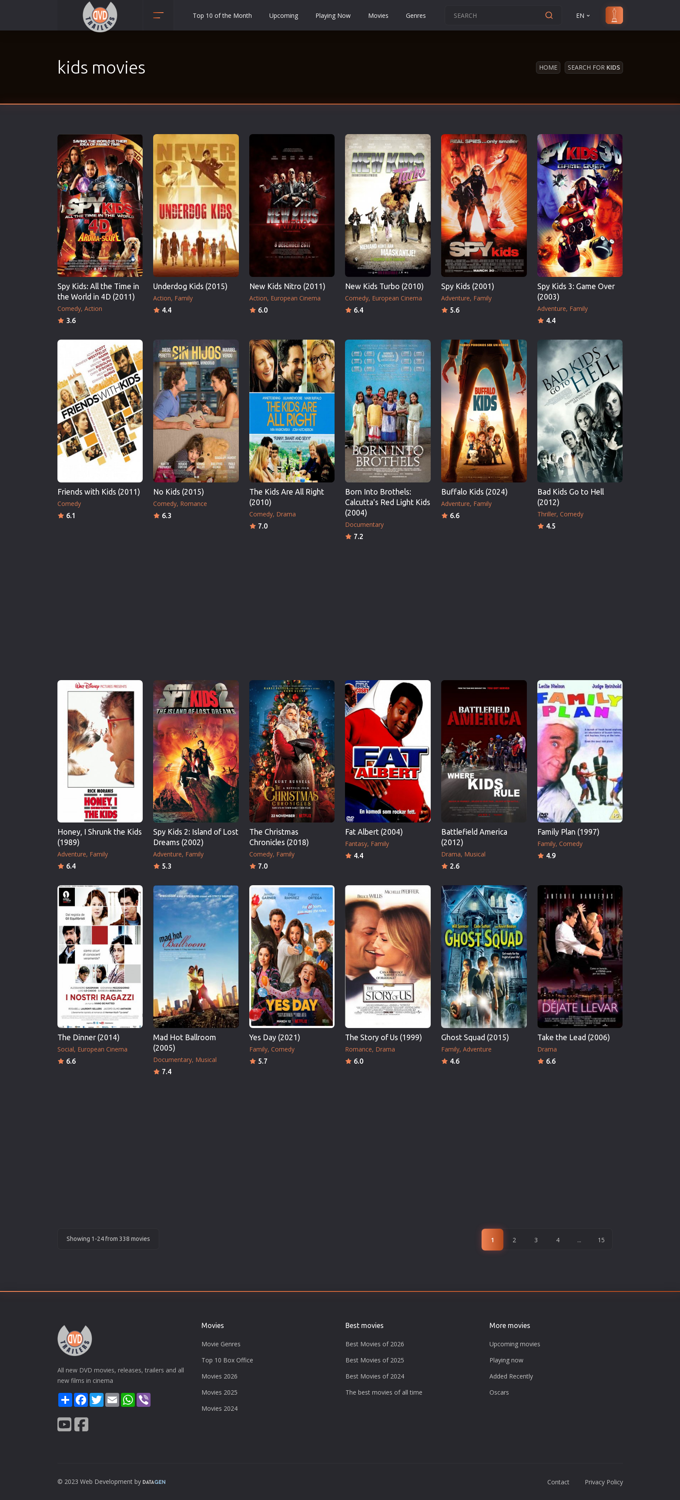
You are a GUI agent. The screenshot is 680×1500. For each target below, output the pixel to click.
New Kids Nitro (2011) (287, 286)
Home (548, 67)
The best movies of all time (383, 1392)
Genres (416, 15)
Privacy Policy (604, 1482)
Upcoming (283, 15)
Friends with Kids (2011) (98, 492)
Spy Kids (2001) (467, 286)
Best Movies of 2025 (374, 1360)
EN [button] (583, 15)
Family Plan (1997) (568, 832)
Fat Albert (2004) (374, 832)
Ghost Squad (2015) (475, 1037)
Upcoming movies (514, 1344)
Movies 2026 (219, 1376)
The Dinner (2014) (88, 1037)
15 (601, 1240)
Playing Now (333, 15)
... (579, 1240)
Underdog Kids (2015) (190, 286)
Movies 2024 (219, 1408)
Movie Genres (221, 1344)
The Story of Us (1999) (383, 1037)
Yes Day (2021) (274, 1037)
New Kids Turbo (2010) (384, 286)
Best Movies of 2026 (374, 1344)
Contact (558, 1482)
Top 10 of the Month (222, 15)
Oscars (499, 1392)
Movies (378, 15)
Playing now (506, 1360)
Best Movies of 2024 (374, 1376)
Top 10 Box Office (227, 1360)
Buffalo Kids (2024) (474, 492)
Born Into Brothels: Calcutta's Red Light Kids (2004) (387, 502)
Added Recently (511, 1376)
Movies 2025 (219, 1392)
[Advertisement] (340, 608)
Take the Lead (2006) (573, 1037)
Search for (594, 67)
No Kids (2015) (178, 492)
